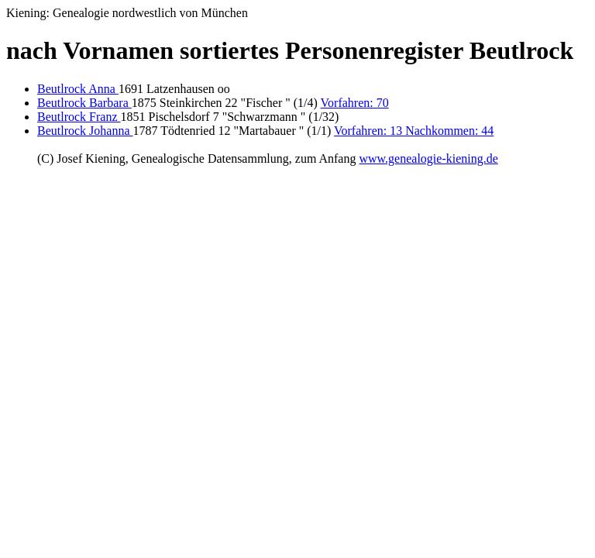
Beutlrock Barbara (84, 102)
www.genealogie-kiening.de (428, 158)
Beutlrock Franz (79, 116)
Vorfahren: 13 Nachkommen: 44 (414, 130)
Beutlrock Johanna (85, 130)
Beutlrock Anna (78, 88)
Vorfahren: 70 (355, 102)
